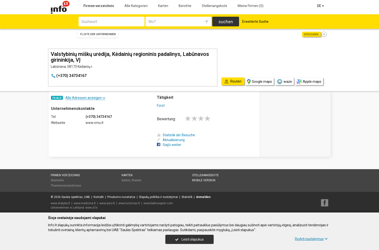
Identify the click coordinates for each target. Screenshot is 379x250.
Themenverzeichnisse (66, 185)
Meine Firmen (250, 6)
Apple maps (309, 81)
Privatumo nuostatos (121, 197)
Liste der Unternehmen (98, 34)
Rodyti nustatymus (311, 239)
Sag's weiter (169, 145)
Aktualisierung (171, 140)
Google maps (259, 81)
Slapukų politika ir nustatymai (158, 197)
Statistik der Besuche (176, 135)
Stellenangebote (214, 6)
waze (284, 81)
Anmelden (203, 197)
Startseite (57, 180)
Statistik (187, 197)
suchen (226, 21)
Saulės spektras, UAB (75, 197)
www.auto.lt (107, 203)
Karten (163, 6)
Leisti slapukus (189, 239)
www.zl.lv (91, 207)
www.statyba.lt (60, 203)
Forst (161, 105)
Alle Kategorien (136, 6)
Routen (136, 180)
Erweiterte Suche (255, 21)
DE (321, 6)
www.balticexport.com (158, 203)
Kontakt (99, 197)
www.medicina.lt (85, 203)
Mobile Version (203, 180)
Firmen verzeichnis (98, 6)
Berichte (185, 6)
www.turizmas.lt (129, 203)
